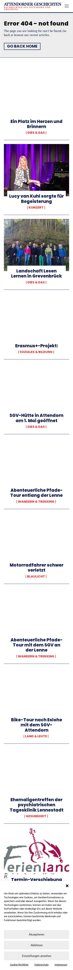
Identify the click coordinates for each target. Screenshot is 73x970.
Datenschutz (41, 964)
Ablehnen (37, 945)
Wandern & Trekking (36, 501)
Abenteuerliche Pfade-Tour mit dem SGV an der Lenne (37, 645)
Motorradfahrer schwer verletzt (36, 567)
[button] (67, 886)
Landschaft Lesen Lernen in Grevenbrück (36, 273)
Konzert (36, 207)
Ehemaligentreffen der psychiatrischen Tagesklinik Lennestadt (36, 805)
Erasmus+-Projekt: (36, 346)
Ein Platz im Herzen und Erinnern (36, 124)
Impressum (61, 964)
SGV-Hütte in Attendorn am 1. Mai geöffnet (36, 418)
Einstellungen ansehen (36, 956)
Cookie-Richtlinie (19, 964)
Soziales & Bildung (36, 352)
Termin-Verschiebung (36, 880)
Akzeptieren (36, 934)
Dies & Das (36, 132)
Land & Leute (36, 736)
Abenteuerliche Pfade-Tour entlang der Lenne (36, 492)
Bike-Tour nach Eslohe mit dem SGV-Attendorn (36, 725)
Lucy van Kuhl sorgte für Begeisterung (36, 198)
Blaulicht (36, 576)
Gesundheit (36, 816)
